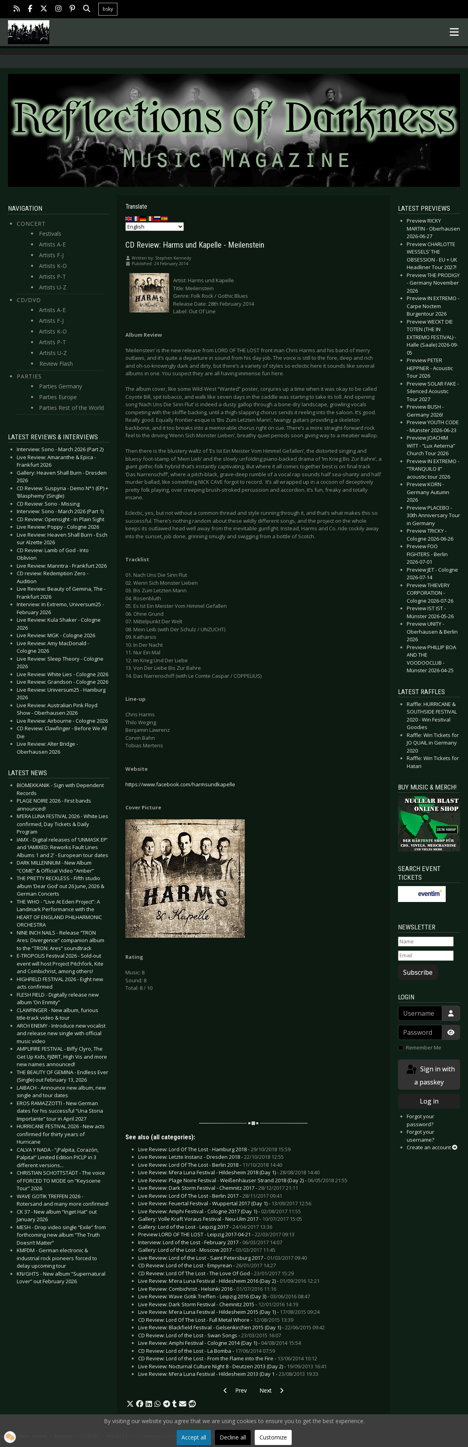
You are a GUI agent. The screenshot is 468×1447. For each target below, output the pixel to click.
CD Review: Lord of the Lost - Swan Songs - (209, 1335)
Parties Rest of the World (71, 407)
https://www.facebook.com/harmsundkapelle (180, 784)
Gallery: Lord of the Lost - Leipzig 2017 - (205, 1226)
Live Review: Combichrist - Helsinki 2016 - (207, 1288)
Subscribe (418, 972)
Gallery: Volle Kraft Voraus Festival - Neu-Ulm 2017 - (220, 1218)
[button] (130, 1404)
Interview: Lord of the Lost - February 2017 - (210, 1242)
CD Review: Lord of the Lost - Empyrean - (207, 1265)
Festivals (50, 233)
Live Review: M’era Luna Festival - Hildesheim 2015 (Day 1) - (229, 1311)
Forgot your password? (420, 1120)
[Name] (426, 942)
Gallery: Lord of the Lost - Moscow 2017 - (206, 1249)
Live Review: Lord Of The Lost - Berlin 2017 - (210, 1195)
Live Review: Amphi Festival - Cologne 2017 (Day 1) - (219, 1211)
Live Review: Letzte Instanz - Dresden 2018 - (211, 1156)
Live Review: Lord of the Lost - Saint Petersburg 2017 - (222, 1257)
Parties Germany (60, 386)
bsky (108, 9)
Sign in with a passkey (430, 1075)
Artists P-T (52, 276)
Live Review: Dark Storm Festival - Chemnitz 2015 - (218, 1304)
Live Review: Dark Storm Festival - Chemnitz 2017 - (218, 1187)
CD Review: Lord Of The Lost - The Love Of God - (216, 1273)
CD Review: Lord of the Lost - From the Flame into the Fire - (227, 1358)
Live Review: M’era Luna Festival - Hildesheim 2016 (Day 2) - (229, 1280)
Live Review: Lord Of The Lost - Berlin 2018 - (210, 1164)
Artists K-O (53, 266)
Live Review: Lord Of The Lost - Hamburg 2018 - (214, 1149)
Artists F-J (51, 255)
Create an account (432, 1147)
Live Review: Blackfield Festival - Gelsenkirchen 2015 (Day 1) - (231, 1327)
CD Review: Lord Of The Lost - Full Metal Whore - (215, 1319)
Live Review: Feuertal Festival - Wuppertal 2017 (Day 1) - (224, 1203)
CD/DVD (29, 300)
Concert (31, 223)
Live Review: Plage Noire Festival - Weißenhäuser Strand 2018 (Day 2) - (242, 1180)
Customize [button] (273, 1437)
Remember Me (423, 1047)
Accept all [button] (193, 1437)
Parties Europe (58, 397)
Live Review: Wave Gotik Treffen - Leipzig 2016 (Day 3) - (224, 1296)
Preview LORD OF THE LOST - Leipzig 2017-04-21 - (216, 1234)
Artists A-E (52, 244)
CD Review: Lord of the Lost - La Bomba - (206, 1350)
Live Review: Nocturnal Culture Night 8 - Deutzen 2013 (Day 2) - (232, 1366)
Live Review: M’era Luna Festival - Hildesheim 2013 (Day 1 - (228, 1373)
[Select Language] (154, 226)
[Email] (426, 955)
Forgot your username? (420, 1135)
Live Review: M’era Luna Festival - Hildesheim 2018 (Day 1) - (229, 1172)
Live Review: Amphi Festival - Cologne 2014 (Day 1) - (219, 1342)
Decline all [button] (233, 1437)
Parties (29, 376)
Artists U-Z (52, 287)
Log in (429, 1101)
